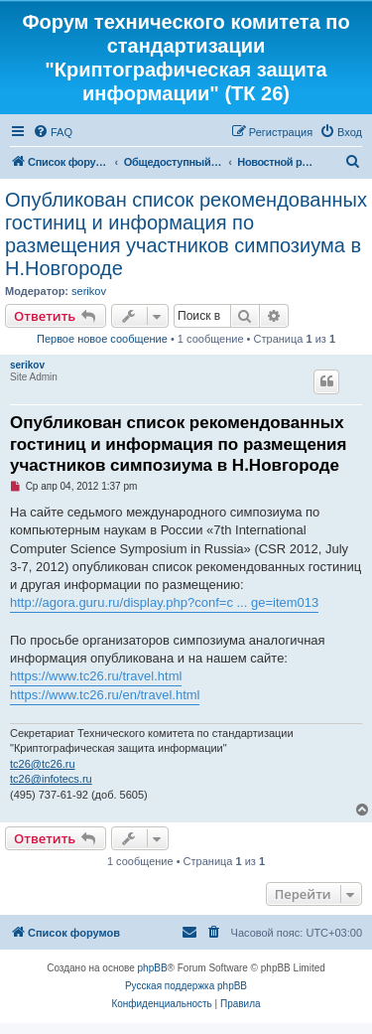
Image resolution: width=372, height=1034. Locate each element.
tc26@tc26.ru (42, 764)
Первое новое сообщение (102, 339)
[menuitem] (52, 132)
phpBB (153, 967)
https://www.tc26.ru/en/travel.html (104, 694)
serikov (88, 291)
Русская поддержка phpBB (186, 985)
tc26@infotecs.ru (51, 779)
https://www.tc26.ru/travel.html (96, 675)
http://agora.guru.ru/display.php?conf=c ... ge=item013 (164, 602)
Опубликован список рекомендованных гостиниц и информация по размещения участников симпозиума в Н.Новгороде (186, 234)
